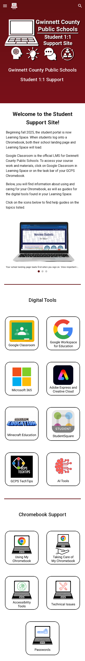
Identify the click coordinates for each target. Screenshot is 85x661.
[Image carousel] (42, 247)
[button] (5, 5)
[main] (42, 74)
